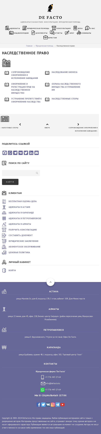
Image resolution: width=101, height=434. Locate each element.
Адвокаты (15, 28)
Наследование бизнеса (64, 72)
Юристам (52, 38)
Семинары (86, 33)
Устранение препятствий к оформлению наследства (26, 100)
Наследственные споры (65, 98)
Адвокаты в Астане (19, 207)
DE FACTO (50, 17)
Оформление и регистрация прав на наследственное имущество (23, 88)
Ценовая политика (19, 252)
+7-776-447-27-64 (50, 377)
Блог (72, 33)
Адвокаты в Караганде (21, 212)
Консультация (63, 28)
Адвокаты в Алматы (20, 224)
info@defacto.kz (50, 383)
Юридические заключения (23, 241)
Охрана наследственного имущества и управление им (66, 87)
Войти (12, 270)
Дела (80, 28)
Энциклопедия (21, 33)
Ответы (58, 33)
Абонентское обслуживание (25, 246)
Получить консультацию (23, 229)
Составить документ (21, 235)
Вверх (47, 128)
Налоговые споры (9, 128)
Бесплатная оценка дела (23, 201)
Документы (41, 33)
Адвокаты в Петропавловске (25, 218)
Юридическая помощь (38, 28)
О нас (92, 28)
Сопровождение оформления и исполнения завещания (24, 75)
